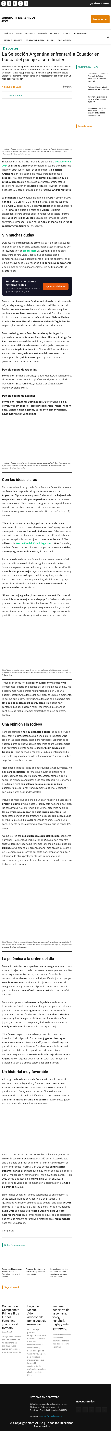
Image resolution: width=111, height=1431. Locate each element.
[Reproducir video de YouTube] (37, 1129)
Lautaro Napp (15, 95)
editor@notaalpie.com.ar (52, 1416)
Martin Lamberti (33, 1325)
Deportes (10, 48)
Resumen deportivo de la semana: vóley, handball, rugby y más (35, 1271)
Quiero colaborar (55, 286)
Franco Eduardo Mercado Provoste (59, 1329)
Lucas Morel (7, 1332)
